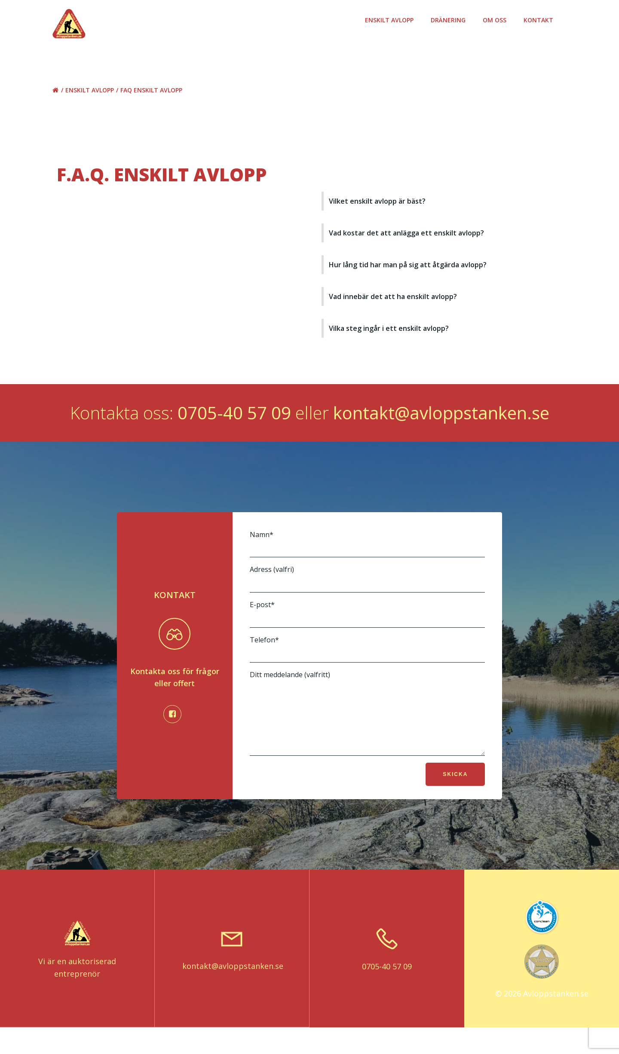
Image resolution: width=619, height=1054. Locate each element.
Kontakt (540, 20)
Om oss (497, 20)
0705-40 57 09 (234, 425)
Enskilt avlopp (391, 20)
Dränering (450, 20)
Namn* (367, 557)
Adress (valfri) (367, 592)
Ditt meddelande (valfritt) (367, 732)
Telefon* (367, 662)
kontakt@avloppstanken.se (441, 425)
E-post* (367, 627)
